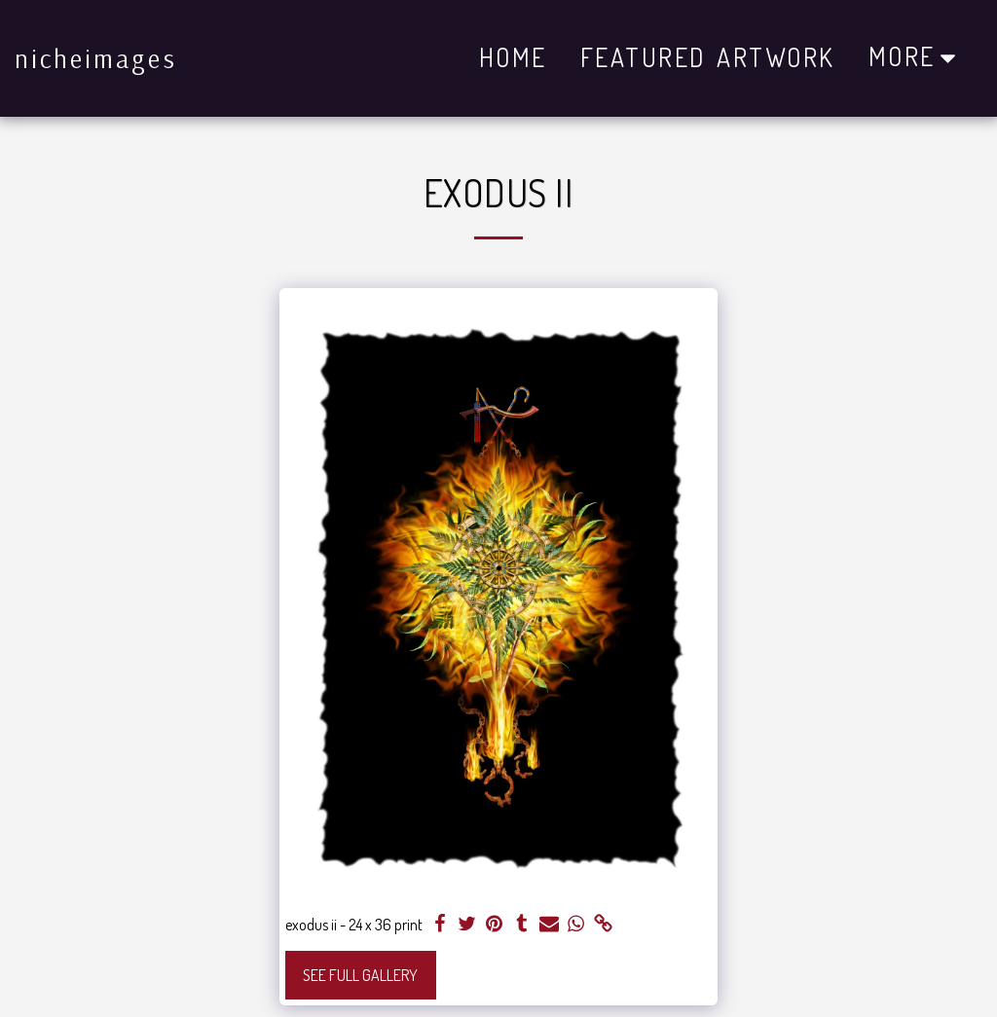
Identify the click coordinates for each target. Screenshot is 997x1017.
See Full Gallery (360, 975)
